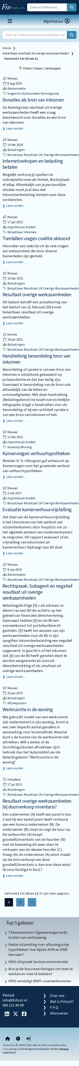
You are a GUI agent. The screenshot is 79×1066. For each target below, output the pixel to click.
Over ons (57, 995)
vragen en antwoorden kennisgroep (31, 93)
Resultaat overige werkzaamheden (37, 294)
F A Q (54, 1007)
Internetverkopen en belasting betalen (33, 164)
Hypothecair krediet (19, 227)
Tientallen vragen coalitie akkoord (36, 238)
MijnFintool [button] (56, 21)
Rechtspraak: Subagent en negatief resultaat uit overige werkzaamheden (37, 592)
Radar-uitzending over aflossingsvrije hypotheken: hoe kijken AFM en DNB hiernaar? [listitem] (38, 949)
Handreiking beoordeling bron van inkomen (37, 359)
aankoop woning (17, 447)
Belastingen (14, 150)
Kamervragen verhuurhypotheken (36, 453)
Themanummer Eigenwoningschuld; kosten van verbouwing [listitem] (38, 935)
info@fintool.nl (15, 1000)
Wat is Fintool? (62, 1001)
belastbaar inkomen (20, 232)
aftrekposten (14, 703)
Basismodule (14, 88)
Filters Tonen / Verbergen (39, 68)
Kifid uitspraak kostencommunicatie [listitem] (38, 961)
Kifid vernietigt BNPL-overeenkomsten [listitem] (39, 981)
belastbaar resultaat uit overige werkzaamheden (36, 53)
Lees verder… (16, 128)
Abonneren (59, 1013)
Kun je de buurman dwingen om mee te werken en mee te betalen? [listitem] (40, 971)
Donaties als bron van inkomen (33, 100)
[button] (28, 1038)
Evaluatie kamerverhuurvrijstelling (37, 509)
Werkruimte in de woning (28, 709)
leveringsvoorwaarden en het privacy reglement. (35, 1051)
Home (7, 48)
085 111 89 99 (13, 1005)
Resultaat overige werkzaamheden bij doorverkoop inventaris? (37, 804)
